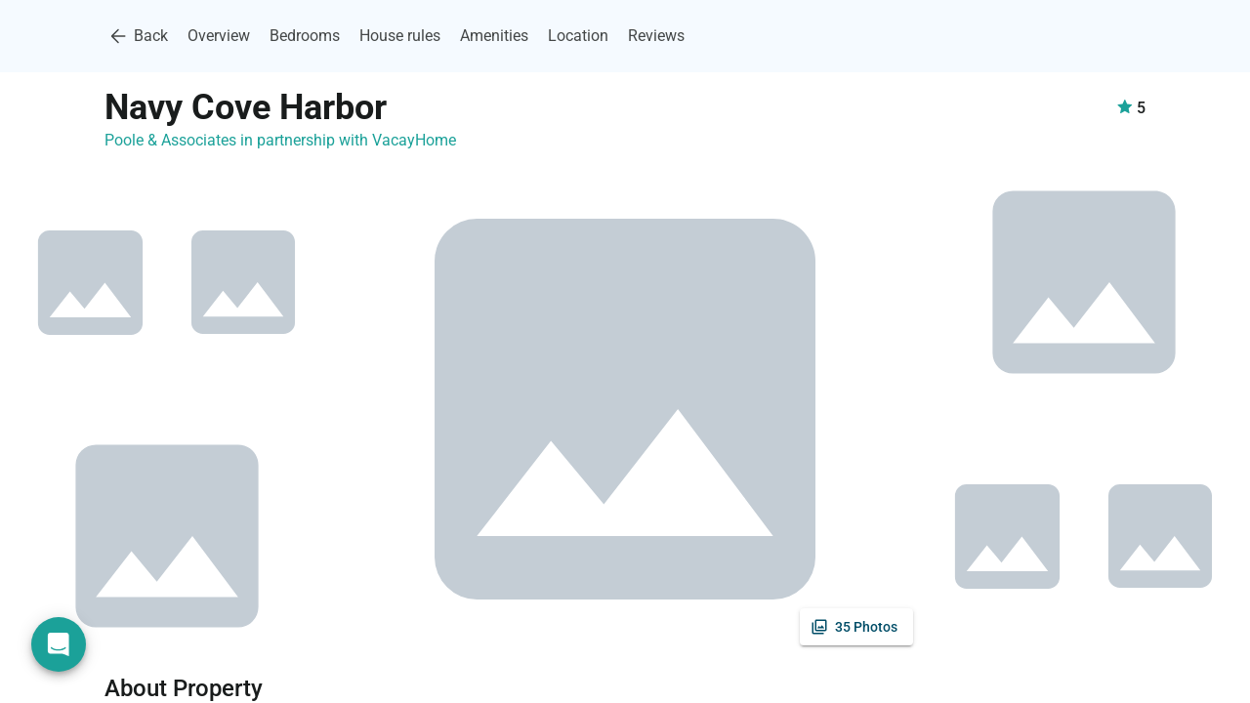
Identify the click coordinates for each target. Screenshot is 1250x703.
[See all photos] (856, 626)
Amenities (494, 35)
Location (578, 35)
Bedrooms (305, 35)
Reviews (656, 35)
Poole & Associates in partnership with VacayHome (280, 140)
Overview (219, 35)
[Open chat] (58, 644)
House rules (399, 35)
